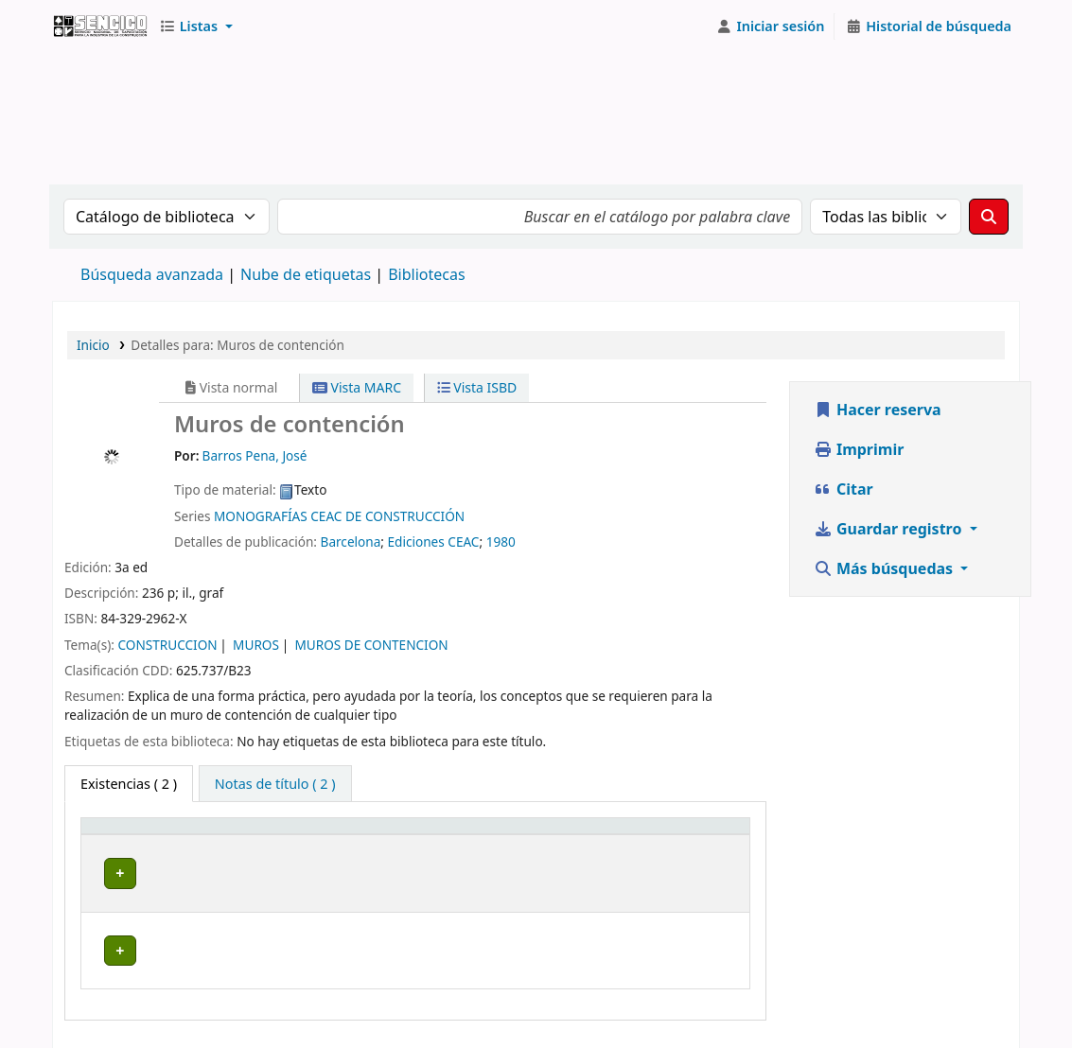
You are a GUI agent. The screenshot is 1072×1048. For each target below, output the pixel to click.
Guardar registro (890, 528)
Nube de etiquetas (305, 274)
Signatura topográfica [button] (422, 854)
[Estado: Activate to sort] (708, 844)
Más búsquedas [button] (886, 568)
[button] (195, 26)
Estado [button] (697, 854)
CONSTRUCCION (167, 645)
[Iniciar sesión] (771, 26)
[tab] (275, 784)
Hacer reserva (877, 409)
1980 (501, 541)
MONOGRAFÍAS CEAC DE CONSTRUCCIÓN (339, 516)
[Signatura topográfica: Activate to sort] (442, 844)
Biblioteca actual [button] (232, 844)
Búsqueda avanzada (151, 274)
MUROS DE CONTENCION (371, 645)
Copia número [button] (579, 844)
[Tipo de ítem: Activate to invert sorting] (136, 844)
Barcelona (351, 541)
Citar (843, 489)
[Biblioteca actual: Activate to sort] (265, 844)
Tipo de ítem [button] (113, 844)
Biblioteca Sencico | (100, 26)
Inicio (93, 345)
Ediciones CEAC (434, 541)
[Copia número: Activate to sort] (605, 844)
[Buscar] (989, 217)
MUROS (256, 645)
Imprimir (859, 449)
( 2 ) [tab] (128, 784)
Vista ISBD (477, 387)
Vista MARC (356, 387)
